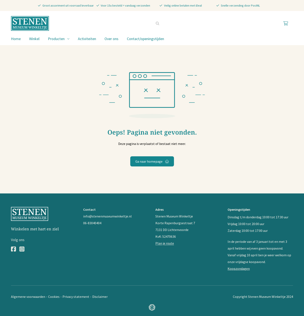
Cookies (54, 296)
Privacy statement (75, 296)
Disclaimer (100, 296)
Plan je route (164, 243)
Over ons (111, 38)
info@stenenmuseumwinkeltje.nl (107, 216)
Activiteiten (87, 38)
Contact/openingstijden (145, 38)
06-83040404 (92, 223)
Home (16, 38)
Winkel (34, 38)
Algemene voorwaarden (28, 296)
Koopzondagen (239, 268)
